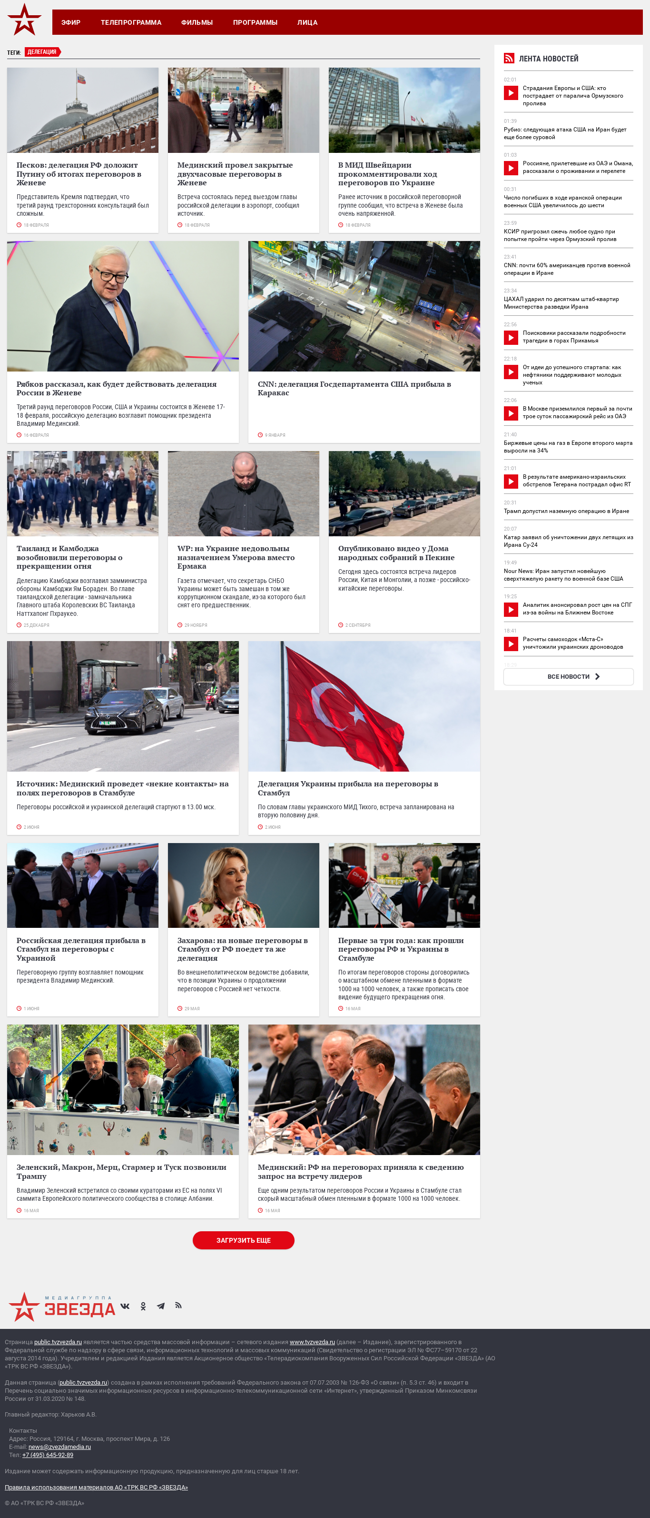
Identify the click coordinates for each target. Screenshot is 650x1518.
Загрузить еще (244, 1240)
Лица (307, 22)
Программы (255, 22)
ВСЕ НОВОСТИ (575, 676)
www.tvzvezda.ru (312, 1342)
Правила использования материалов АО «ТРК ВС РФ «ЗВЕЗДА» (96, 1487)
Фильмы (197, 22)
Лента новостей (541, 60)
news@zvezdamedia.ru (60, 1446)
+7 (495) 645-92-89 (47, 1454)
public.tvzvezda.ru (58, 1342)
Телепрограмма (131, 22)
